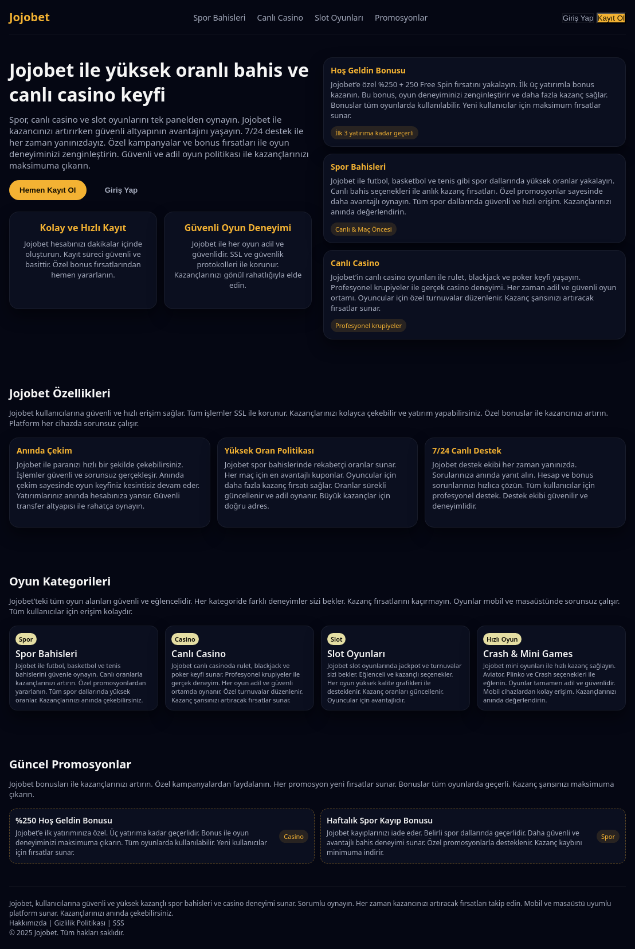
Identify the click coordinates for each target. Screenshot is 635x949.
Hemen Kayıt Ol (47, 190)
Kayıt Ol (611, 18)
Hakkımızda (28, 923)
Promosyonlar (401, 17)
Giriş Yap (578, 18)
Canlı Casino (280, 17)
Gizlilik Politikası (79, 923)
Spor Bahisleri (219, 17)
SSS (118, 923)
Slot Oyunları (339, 17)
